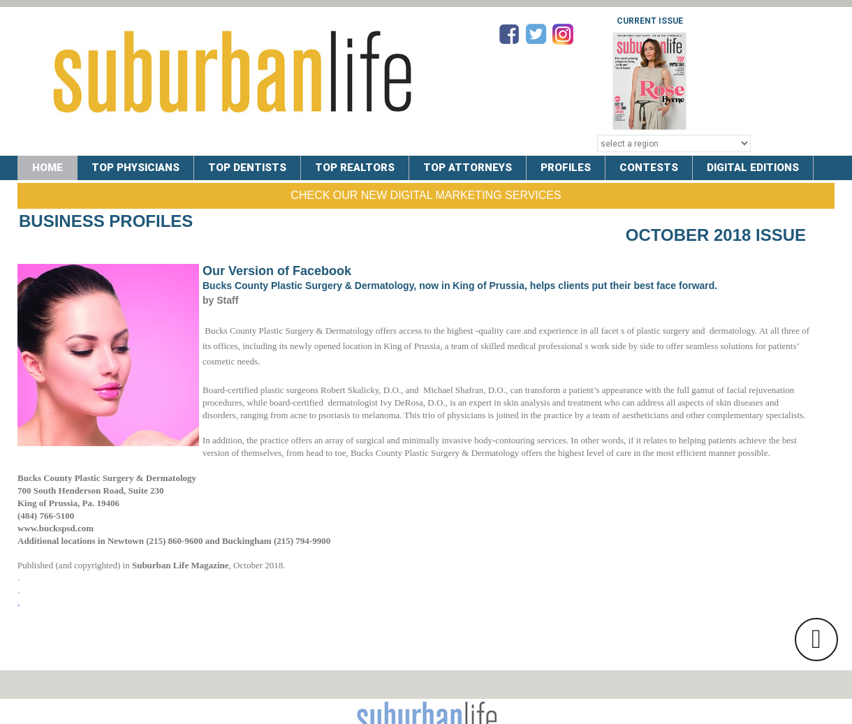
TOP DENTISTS (247, 167)
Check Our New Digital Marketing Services (426, 195)
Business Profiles (106, 221)
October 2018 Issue (716, 235)
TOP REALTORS (355, 167)
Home (47, 167)
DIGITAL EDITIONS (753, 167)
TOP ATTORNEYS (467, 167)
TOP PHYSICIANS (135, 167)
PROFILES (566, 167)
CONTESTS (648, 167)
